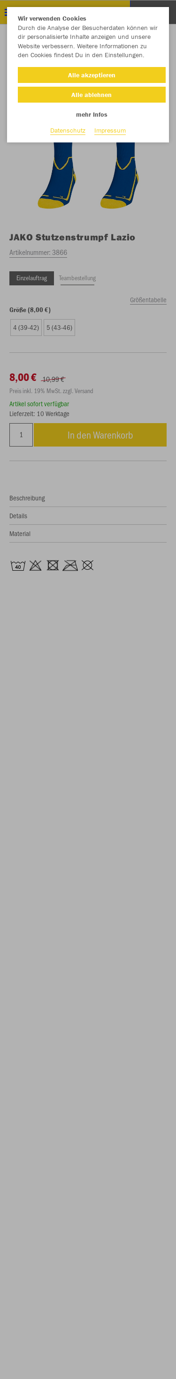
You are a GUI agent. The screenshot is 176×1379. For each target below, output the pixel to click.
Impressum (110, 130)
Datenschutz (67, 130)
